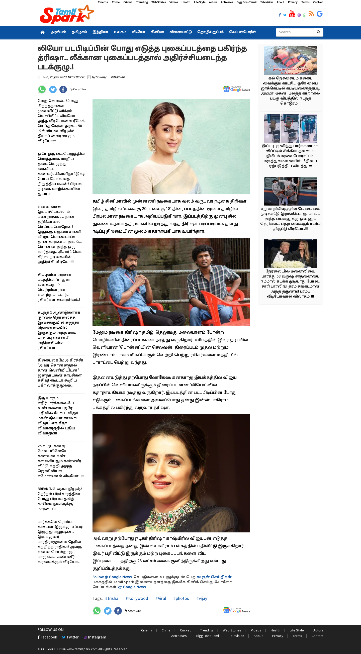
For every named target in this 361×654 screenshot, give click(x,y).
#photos (180, 598)
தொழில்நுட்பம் (210, 32)
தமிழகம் (79, 32)
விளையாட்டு (180, 32)
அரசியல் (58, 32)
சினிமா (157, 32)
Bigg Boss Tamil (246, 2)
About (280, 2)
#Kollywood (136, 598)
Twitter (70, 637)
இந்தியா (100, 32)
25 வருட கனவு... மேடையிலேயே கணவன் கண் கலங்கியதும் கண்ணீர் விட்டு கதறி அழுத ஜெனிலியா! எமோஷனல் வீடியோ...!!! (61, 461)
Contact (318, 2)
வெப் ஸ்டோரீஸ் (242, 32)
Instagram (95, 637)
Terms (305, 2)
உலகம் (120, 32)
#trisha (111, 598)
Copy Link (79, 89)
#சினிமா (118, 77)
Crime (116, 2)
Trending (142, 2)
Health (186, 2)
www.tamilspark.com (82, 649)
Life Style (199, 2)
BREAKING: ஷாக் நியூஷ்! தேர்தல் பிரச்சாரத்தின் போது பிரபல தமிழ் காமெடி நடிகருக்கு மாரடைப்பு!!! (60, 499)
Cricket (127, 2)
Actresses (227, 2)
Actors (213, 2)
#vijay (201, 598)
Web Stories (158, 2)
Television (266, 2)
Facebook (47, 637)
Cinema (103, 2)
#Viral (160, 598)
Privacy (293, 2)
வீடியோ (138, 32)
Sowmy (101, 77)
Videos (173, 2)
